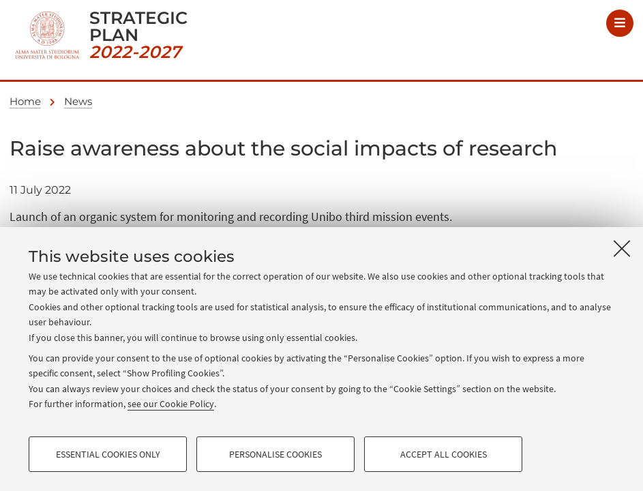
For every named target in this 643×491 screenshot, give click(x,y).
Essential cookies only (108, 454)
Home (25, 101)
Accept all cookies (443, 454)
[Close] (622, 248)
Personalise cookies (275, 454)
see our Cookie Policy (171, 404)
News (78, 101)
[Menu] (619, 23)
